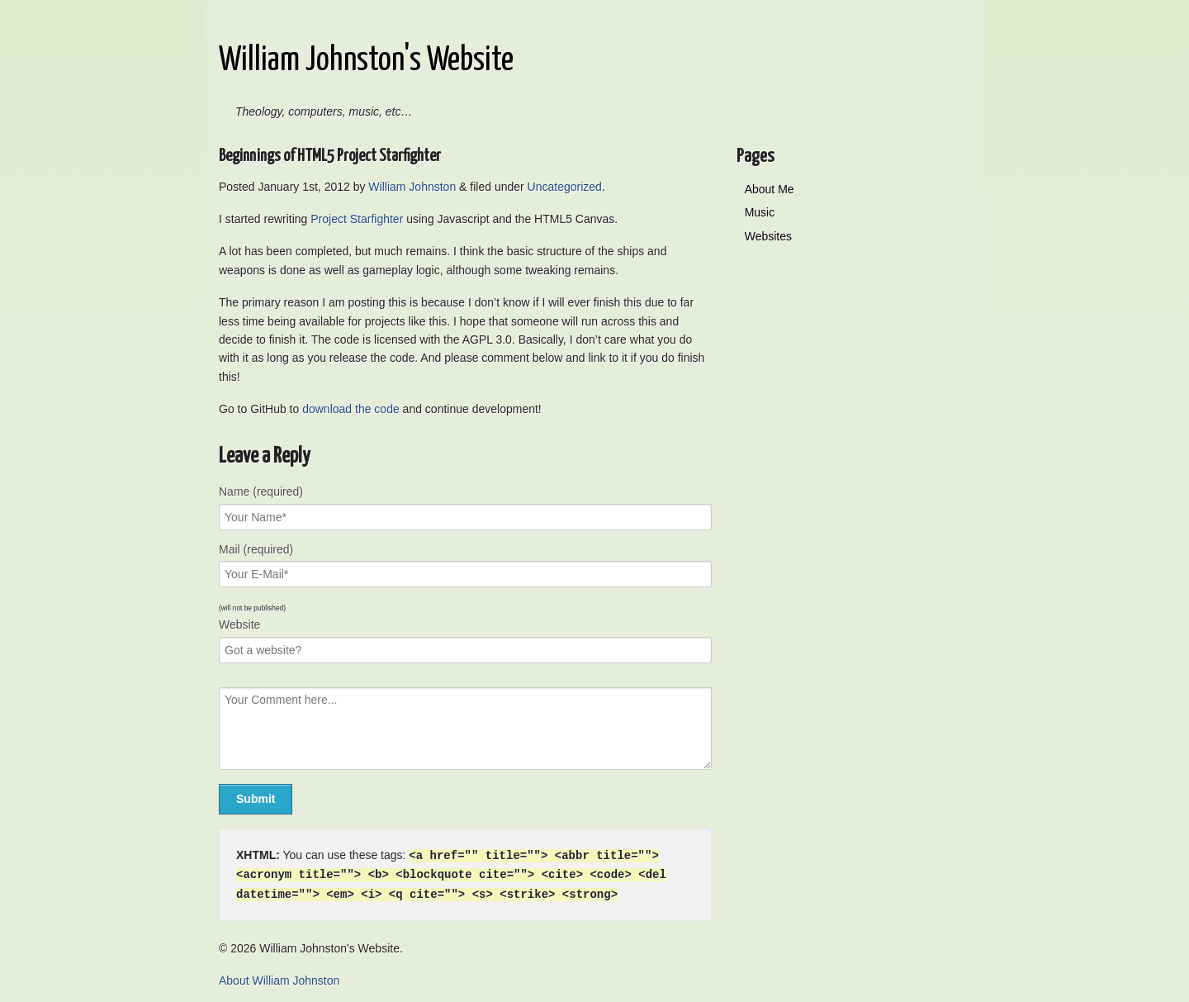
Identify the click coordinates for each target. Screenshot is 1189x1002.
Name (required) (261, 491)
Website (239, 624)
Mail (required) (256, 549)
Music (760, 212)
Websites (768, 236)
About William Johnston (279, 978)
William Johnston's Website (366, 61)
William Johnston (412, 186)
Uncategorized (565, 186)
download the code (351, 409)
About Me (769, 189)
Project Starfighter (356, 219)
